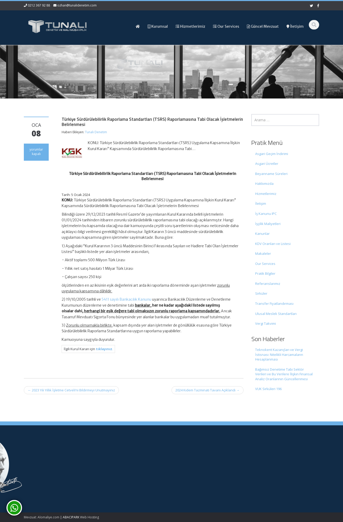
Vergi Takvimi (265, 323)
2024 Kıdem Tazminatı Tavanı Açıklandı (207, 390)
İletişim (260, 203)
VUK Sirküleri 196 (268, 388)
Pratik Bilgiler (265, 273)
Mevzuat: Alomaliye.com (41, 517)
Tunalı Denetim (96, 132)
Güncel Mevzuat (193, 468)
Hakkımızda (264, 183)
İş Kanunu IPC (266, 213)
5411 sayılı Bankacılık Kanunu (126, 299)
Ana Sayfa (188, 454)
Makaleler (263, 253)
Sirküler (261, 293)
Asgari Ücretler (266, 163)
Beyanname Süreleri (271, 173)
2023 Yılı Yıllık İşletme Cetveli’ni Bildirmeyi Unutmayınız (71, 390)
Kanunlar (262, 233)
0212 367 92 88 (39, 5)
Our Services (265, 263)
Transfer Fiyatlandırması (274, 303)
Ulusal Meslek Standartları (276, 313)
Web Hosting (89, 517)
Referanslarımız (267, 283)
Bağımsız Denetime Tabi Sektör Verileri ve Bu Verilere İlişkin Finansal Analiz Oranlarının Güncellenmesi (284, 374)
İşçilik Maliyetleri (268, 223)
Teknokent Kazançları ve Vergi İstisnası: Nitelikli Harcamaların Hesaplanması (279, 354)
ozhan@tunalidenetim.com (77, 5)
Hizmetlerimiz (265, 193)
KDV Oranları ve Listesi (273, 243)
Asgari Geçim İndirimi (271, 153)
